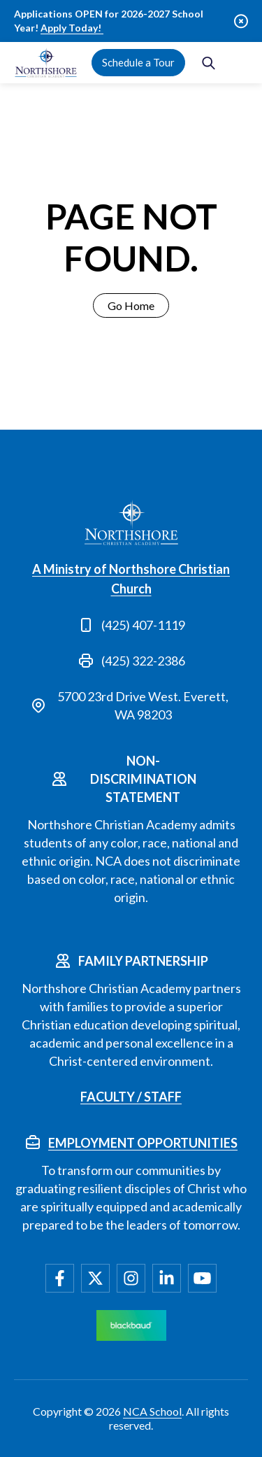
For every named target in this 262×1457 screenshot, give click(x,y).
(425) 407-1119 (143, 625)
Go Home (131, 305)
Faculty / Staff (131, 1096)
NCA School (152, 1411)
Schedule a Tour (138, 62)
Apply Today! (72, 28)
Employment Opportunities (143, 1142)
